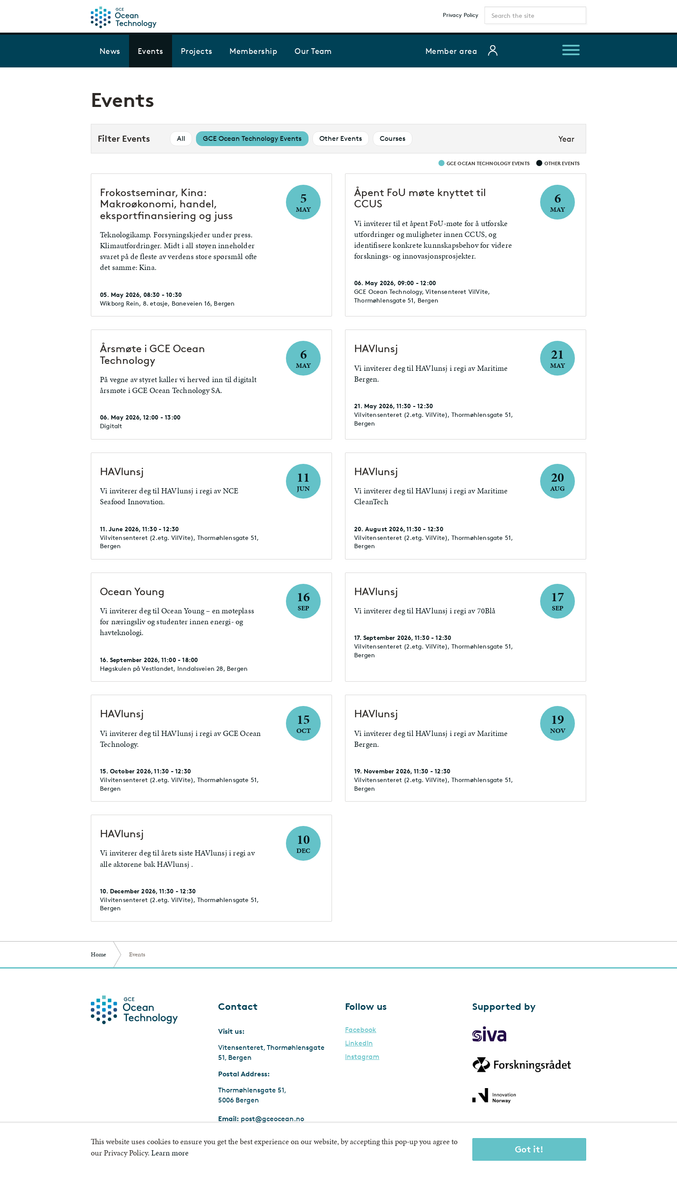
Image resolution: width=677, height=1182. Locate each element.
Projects (196, 51)
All (181, 138)
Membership (253, 51)
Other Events (340, 138)
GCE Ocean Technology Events (252, 138)
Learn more (170, 1152)
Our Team (313, 51)
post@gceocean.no (272, 1119)
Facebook (360, 1029)
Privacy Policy (460, 14)
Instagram (362, 1056)
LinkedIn (359, 1043)
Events (150, 51)
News (110, 51)
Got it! (529, 1149)
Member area (451, 51)
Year (566, 138)
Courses (392, 138)
